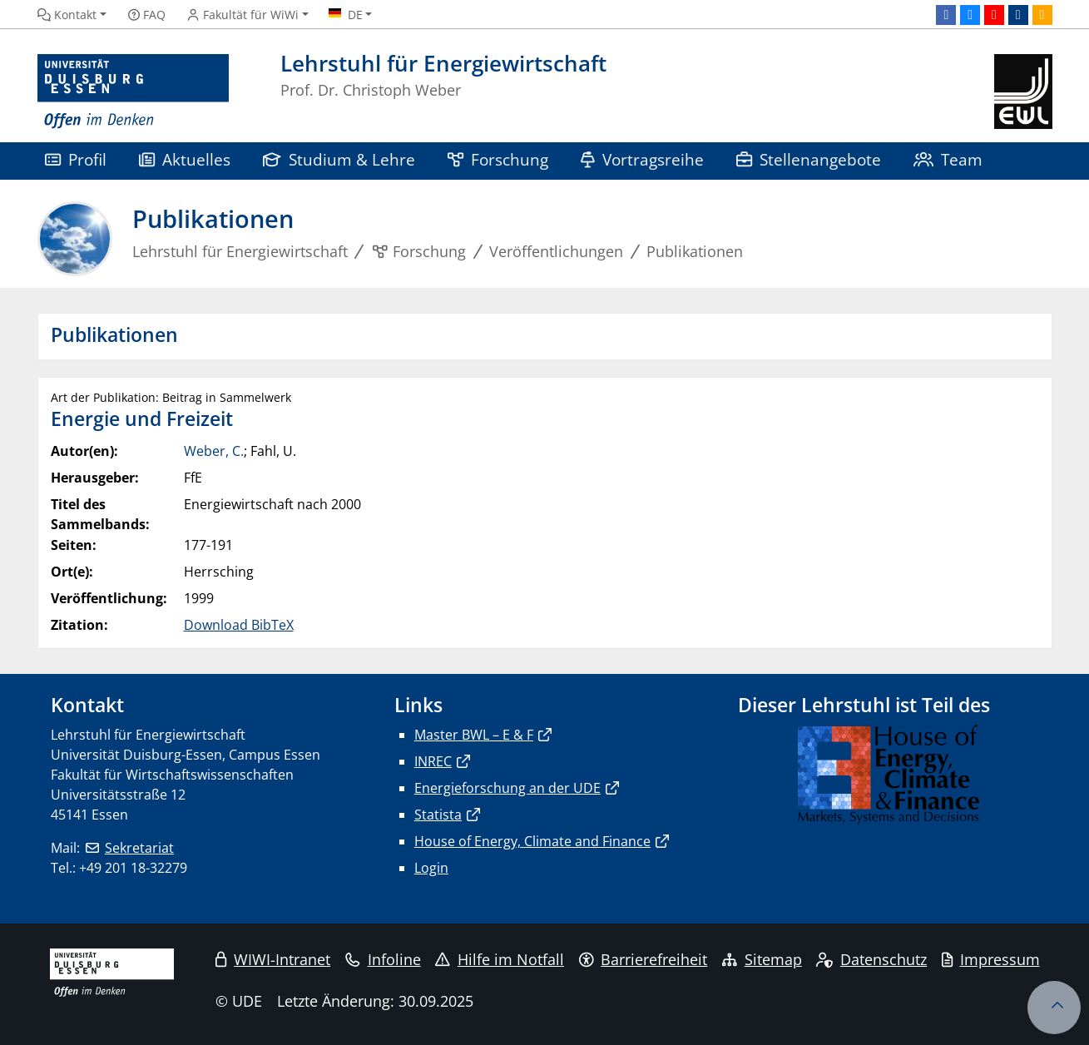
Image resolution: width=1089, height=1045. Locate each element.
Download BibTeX (239, 625)
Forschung (498, 159)
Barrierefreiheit (643, 959)
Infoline (383, 959)
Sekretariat (139, 848)
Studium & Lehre (339, 159)
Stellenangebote (809, 159)
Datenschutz (871, 959)
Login (431, 868)
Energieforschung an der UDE (507, 788)
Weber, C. (214, 451)
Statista (438, 814)
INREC (433, 761)
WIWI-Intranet (272, 959)
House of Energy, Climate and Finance (532, 841)
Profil (76, 159)
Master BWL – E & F (473, 735)
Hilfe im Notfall (499, 959)
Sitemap (762, 959)
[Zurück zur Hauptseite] (1023, 92)
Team (948, 159)
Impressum (991, 959)
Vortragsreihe (643, 159)
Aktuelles (185, 159)
